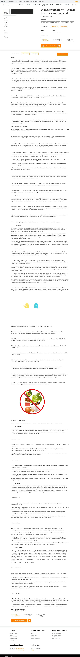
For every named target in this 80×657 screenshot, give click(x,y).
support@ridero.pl (20, 647)
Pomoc (32, 635)
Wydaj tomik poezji (56, 637)
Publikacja (12, 638)
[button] (9, 5)
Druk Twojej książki (14, 637)
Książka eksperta (55, 635)
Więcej (32, 648)
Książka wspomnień (56, 632)
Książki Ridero (34, 634)
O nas (32, 632)
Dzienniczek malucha (56, 634)
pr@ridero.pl (21, 648)
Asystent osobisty (13, 632)
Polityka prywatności (35, 637)
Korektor (11, 634)
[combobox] (9, 5)
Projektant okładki (13, 635)
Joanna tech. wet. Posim (46, 16)
